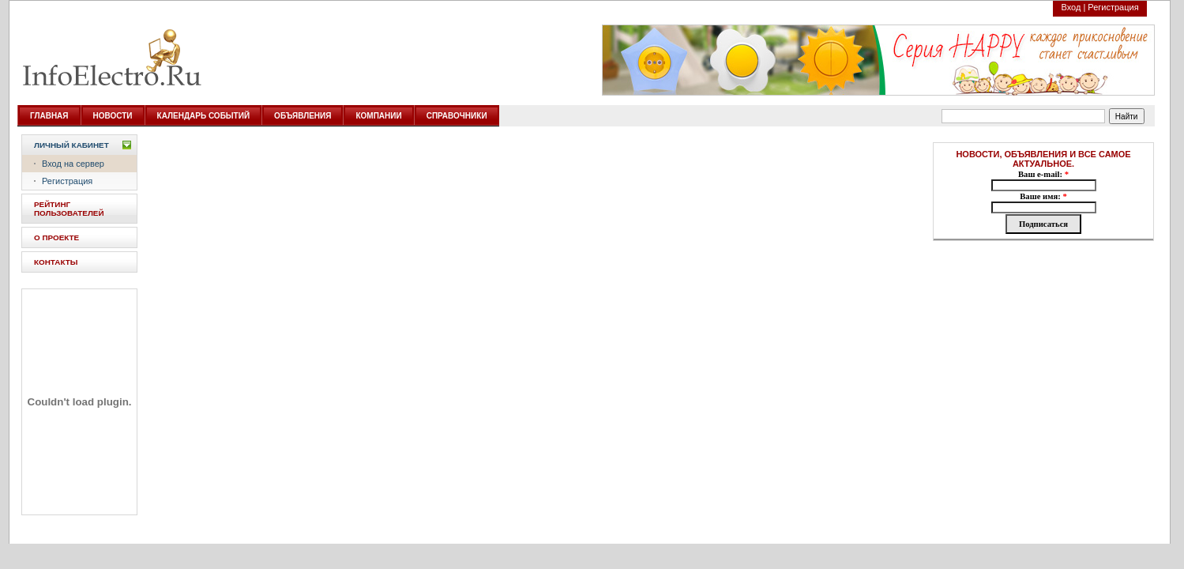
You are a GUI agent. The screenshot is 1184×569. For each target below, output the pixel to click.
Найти (1126, 116)
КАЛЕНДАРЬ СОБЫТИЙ (203, 115)
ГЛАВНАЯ (49, 115)
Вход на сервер (73, 163)
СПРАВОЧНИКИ (457, 115)
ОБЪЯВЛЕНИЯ (302, 115)
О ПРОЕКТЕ (56, 237)
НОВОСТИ (113, 115)
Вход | (1073, 7)
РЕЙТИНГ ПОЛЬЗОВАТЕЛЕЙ (69, 208)
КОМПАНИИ (378, 115)
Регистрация (1113, 7)
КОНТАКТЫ (55, 262)
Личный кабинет (71, 145)
